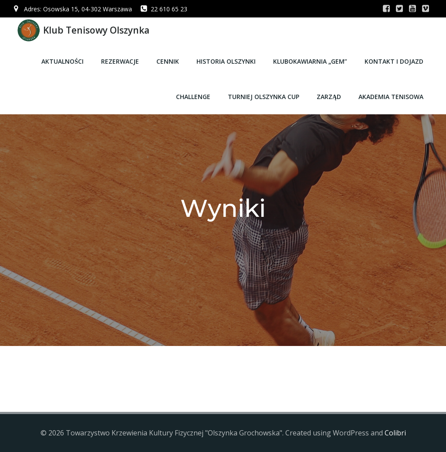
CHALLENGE (193, 96)
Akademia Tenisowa (390, 96)
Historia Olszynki (226, 61)
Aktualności (62, 61)
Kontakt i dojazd (394, 61)
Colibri (395, 433)
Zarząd (329, 96)
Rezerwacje (120, 61)
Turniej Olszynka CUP (263, 96)
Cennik (167, 61)
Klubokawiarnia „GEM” (310, 61)
